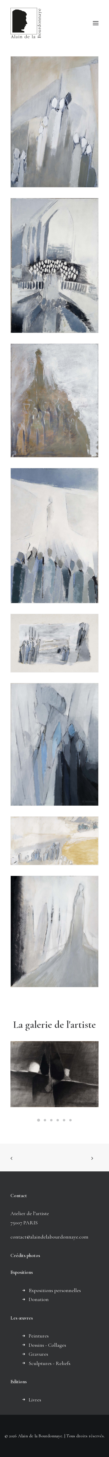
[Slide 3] (51, 1120)
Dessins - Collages (47, 1345)
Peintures (39, 1336)
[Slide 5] (64, 1120)
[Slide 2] (45, 1120)
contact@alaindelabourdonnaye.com (49, 1237)
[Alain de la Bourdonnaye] (26, 23)
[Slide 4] (57, 1120)
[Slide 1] (38, 1120)
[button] (95, 23)
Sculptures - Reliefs (49, 1363)
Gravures (38, 1354)
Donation (39, 1299)
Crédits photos (25, 1255)
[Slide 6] (70, 1120)
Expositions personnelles (55, 1290)
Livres (35, 1400)
